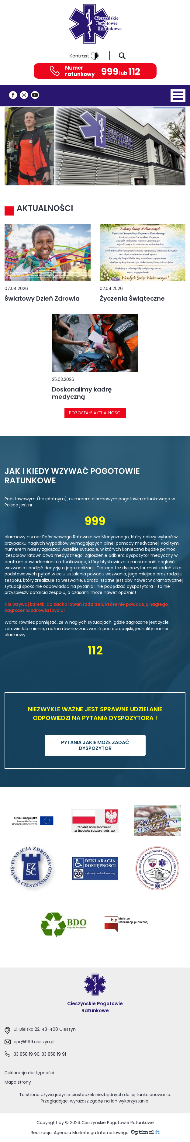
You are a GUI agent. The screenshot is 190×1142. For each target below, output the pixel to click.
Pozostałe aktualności (95, 413)
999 (109, 71)
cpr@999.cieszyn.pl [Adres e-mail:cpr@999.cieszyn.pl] (34, 1042)
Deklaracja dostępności (29, 1073)
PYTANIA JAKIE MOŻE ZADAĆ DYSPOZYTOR (95, 745)
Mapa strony (18, 1082)
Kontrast (84, 56)
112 (134, 71)
